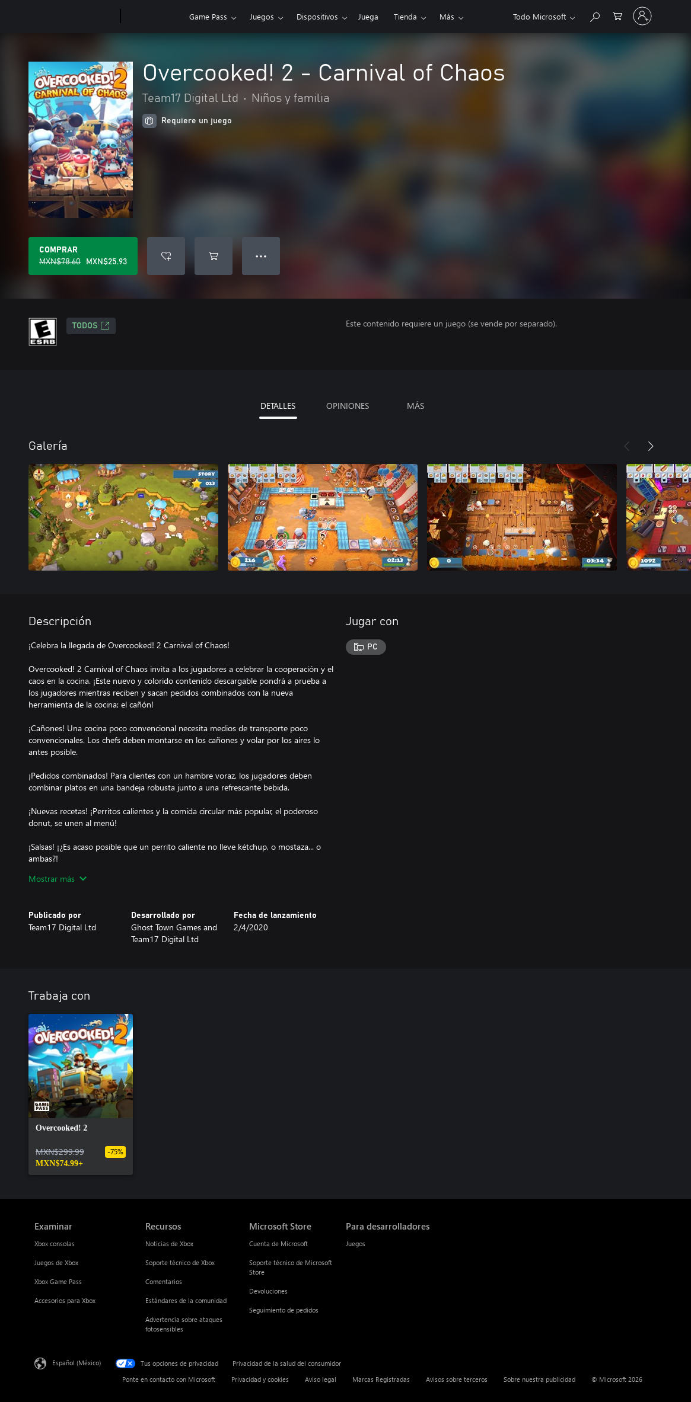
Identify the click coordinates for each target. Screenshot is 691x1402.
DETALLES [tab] (277, 405)
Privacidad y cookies (260, 1379)
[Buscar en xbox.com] (594, 15)
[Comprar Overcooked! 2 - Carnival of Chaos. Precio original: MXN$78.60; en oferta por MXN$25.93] (83, 256)
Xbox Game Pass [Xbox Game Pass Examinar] (58, 1281)
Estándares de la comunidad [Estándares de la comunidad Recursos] (186, 1300)
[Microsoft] (75, 17)
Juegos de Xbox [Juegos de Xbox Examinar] (56, 1262)
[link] (80, 1094)
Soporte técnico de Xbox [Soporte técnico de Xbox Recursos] (180, 1262)
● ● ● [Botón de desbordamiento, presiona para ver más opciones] (261, 255)
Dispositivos (317, 16)
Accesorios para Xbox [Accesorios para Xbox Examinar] (64, 1300)
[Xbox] (153, 17)
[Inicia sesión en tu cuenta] (642, 16)
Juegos (262, 16)
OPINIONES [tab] (347, 405)
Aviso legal (320, 1379)
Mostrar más (57, 878)
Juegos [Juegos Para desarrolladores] (355, 1243)
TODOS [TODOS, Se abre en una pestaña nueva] (91, 326)
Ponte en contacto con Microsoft (168, 1379)
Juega (368, 16)
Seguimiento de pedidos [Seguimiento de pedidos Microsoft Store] (284, 1310)
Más (447, 16)
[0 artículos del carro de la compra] (617, 15)
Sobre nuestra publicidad (539, 1379)
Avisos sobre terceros (457, 1379)
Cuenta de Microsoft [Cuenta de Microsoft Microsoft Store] (278, 1243)
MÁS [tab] (415, 405)
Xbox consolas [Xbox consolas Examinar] (54, 1243)
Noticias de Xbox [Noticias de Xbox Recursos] (169, 1243)
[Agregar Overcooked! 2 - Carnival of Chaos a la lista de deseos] (166, 256)
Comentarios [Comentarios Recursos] (163, 1281)
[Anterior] (627, 446)
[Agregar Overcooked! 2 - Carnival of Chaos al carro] (214, 256)
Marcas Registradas (381, 1379)
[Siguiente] (651, 446)
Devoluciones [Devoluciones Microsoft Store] (268, 1291)
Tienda (405, 16)
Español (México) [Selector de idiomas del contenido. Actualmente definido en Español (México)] (76, 1362)
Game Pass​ (208, 16)
